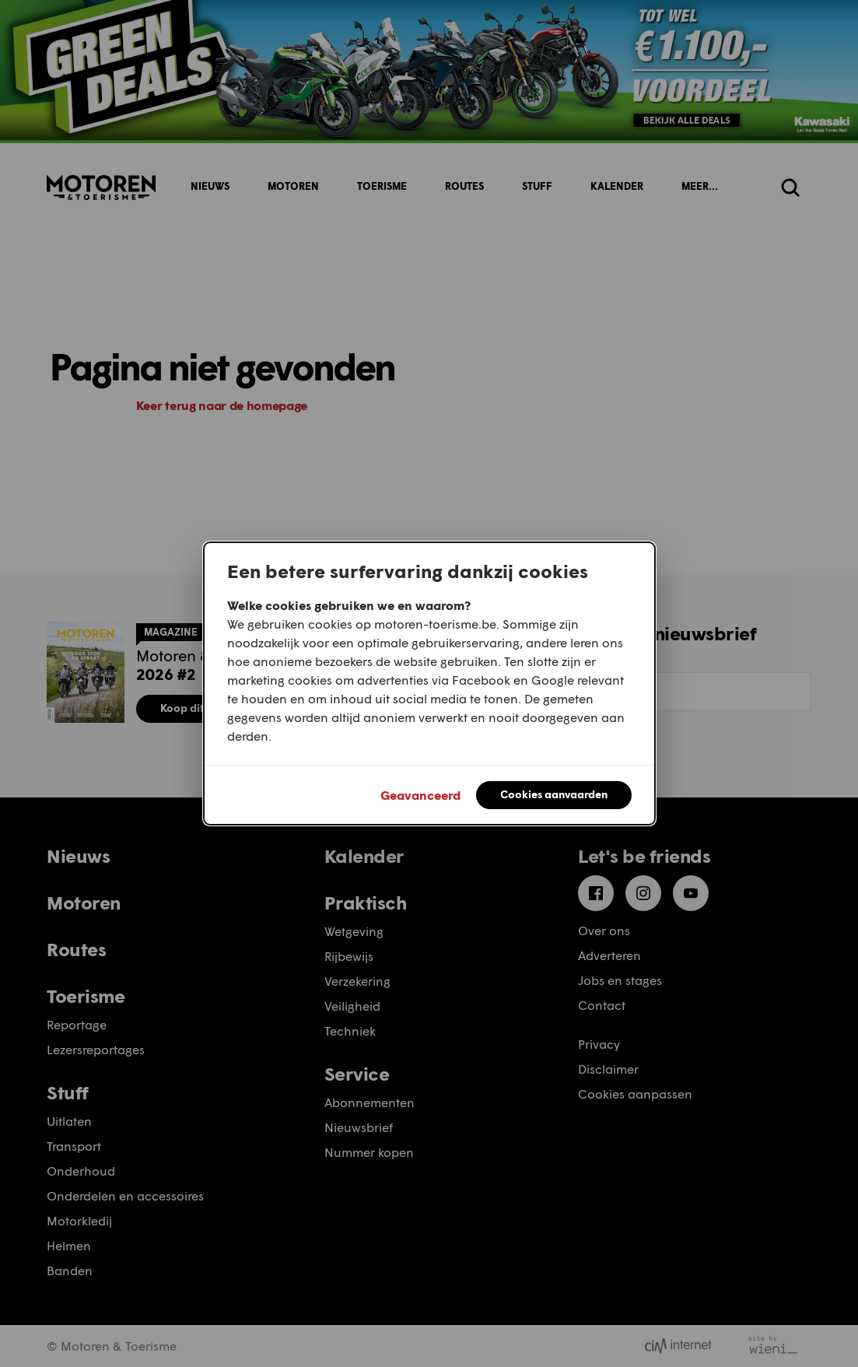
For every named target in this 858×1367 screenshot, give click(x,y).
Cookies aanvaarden (554, 794)
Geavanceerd (420, 794)
